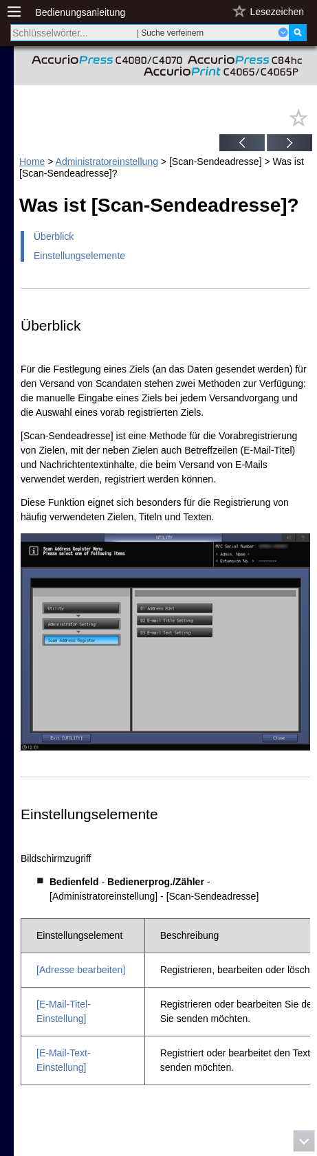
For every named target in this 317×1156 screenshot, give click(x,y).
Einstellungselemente (79, 255)
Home (32, 161)
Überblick (54, 236)
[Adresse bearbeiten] (80, 969)
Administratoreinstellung (107, 161)
